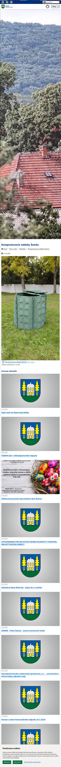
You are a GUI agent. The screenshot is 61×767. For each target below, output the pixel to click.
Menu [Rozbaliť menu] (55, 6)
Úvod (4, 249)
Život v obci (13, 249)
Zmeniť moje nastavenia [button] (32, 762)
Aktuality (23, 249)
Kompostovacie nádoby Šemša (38, 249)
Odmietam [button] (17, 762)
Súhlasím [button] (7, 762)
